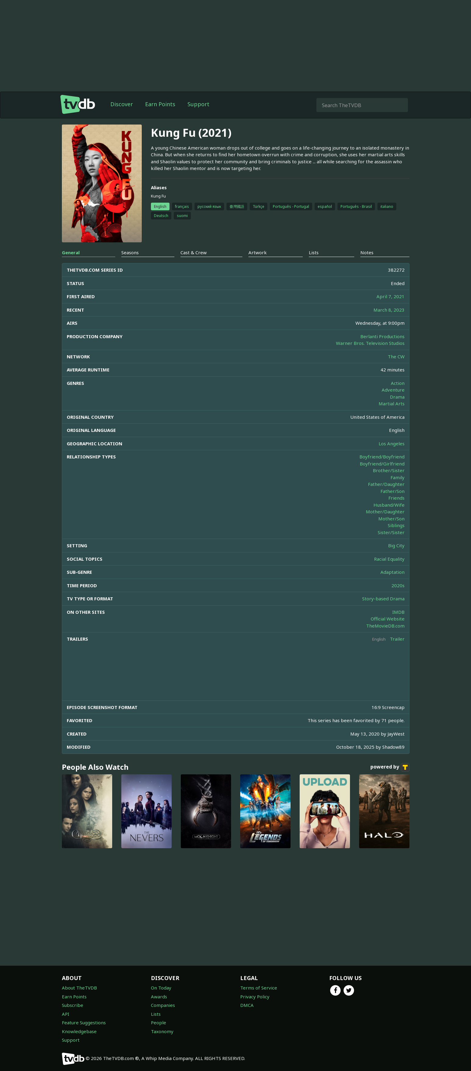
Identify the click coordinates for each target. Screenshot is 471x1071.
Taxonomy (162, 1031)
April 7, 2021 (390, 296)
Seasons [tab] (130, 252)
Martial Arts (392, 403)
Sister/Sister (391, 532)
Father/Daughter (386, 484)
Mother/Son (391, 519)
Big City (396, 545)
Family (398, 477)
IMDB (398, 612)
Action (398, 383)
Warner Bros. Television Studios (370, 343)
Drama (397, 397)
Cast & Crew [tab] (193, 252)
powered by (389, 767)
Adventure (393, 390)
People (158, 1022)
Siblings (396, 525)
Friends (396, 498)
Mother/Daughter (385, 511)
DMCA (247, 1005)
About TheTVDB (79, 988)
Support (198, 104)
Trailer (397, 639)
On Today (161, 988)
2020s (398, 585)
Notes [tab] (366, 252)
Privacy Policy (254, 996)
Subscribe (72, 1005)
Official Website (388, 619)
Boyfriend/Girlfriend (382, 464)
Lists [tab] (314, 252)
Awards (159, 996)
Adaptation (392, 572)
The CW (396, 356)
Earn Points (160, 104)
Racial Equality (389, 559)
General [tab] (71, 252)
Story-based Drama (383, 598)
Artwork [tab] (257, 252)
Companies (163, 1005)
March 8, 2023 (389, 310)
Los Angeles (392, 443)
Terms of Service (258, 988)
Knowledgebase (79, 1031)
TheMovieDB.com (385, 626)
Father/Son (392, 491)
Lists (156, 1014)
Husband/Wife (389, 505)
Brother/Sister (389, 470)
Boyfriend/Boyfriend (382, 457)
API (65, 1014)
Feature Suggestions (84, 1022)
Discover (121, 104)
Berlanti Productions (382, 336)
